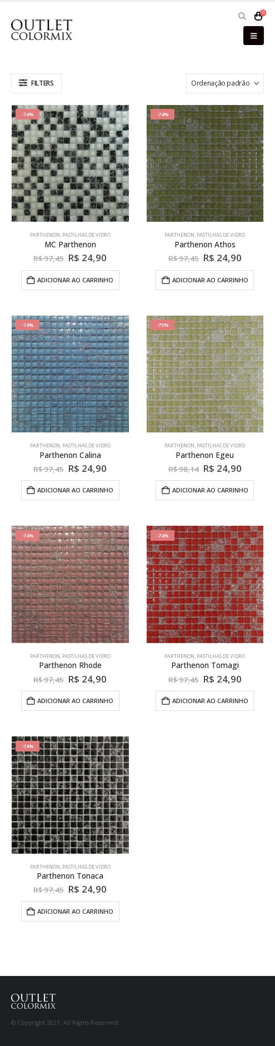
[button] (242, 16)
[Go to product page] (70, 163)
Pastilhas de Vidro (86, 234)
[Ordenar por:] (225, 83)
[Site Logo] (41, 29)
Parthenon (45, 234)
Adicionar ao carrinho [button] (75, 280)
